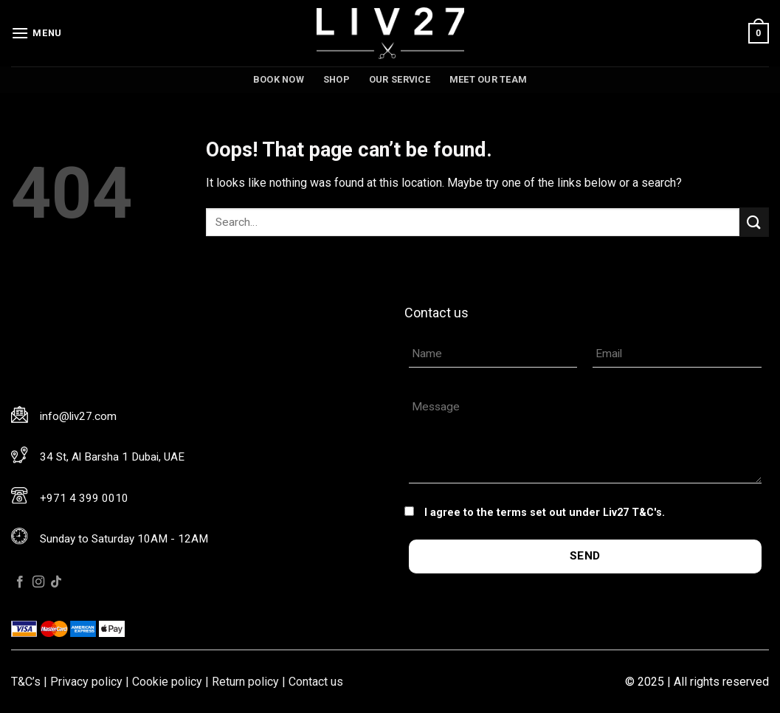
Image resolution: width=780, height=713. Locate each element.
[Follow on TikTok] (56, 582)
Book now (278, 79)
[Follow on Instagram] (38, 582)
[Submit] (754, 221)
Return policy (245, 682)
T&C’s (26, 682)
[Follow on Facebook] (20, 582)
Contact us (316, 682)
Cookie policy (167, 682)
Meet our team (488, 79)
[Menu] (36, 33)
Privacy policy (86, 682)
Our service (399, 79)
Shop (336, 79)
